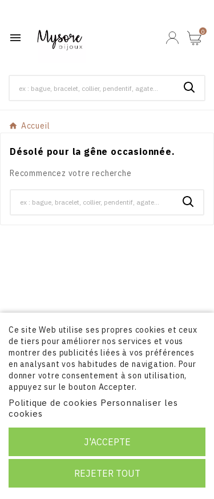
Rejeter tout (107, 473)
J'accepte (107, 442)
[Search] (189, 87)
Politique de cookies (53, 402)
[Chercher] (92, 88)
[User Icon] (172, 37)
